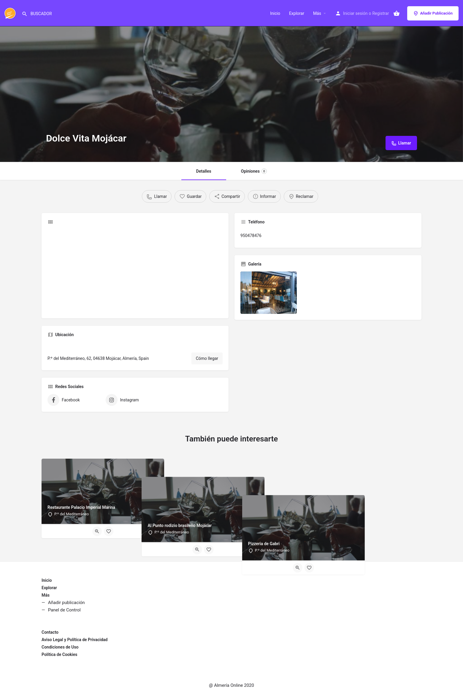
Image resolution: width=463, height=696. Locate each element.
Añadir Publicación (433, 13)
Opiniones (254, 171)
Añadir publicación (66, 602)
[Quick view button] (97, 531)
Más (317, 13)
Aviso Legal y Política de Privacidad (74, 639)
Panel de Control (64, 610)
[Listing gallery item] (268, 292)
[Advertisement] (135, 270)
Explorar (296, 13)
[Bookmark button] (108, 531)
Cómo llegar (207, 358)
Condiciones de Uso (60, 647)
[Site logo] (10, 12)
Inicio (275, 13)
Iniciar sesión (355, 13)
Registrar (380, 13)
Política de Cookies (59, 654)
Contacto (50, 632)
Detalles (203, 171)
